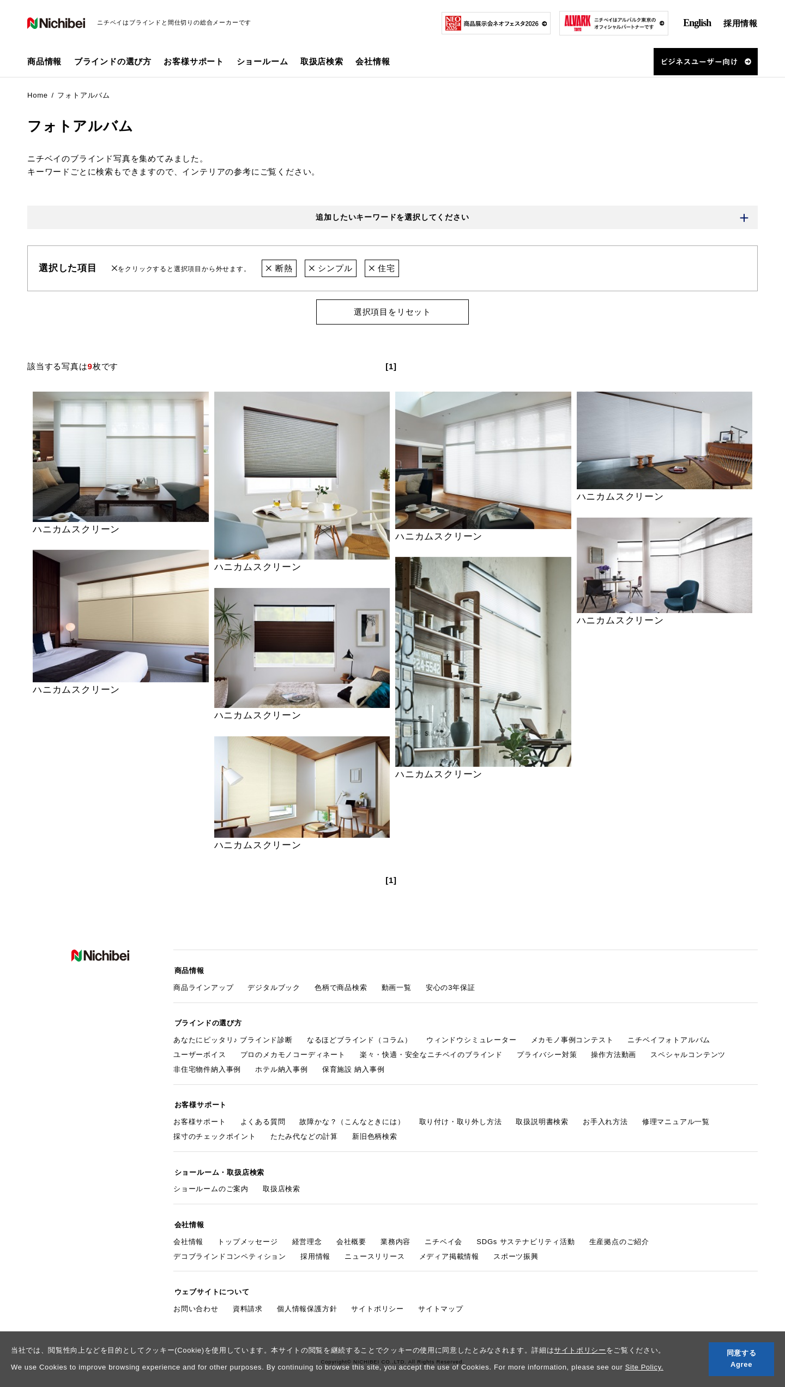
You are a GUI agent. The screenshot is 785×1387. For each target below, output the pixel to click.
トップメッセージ (247, 1236)
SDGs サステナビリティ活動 (525, 1236)
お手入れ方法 (605, 1118)
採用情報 (740, 23)
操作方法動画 (613, 1052)
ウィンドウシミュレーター (471, 1038)
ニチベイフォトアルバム (668, 1038)
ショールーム (262, 61)
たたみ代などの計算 (304, 1133)
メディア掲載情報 (449, 1250)
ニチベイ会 (443, 1236)
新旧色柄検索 (374, 1133)
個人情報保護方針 (307, 1302)
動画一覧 (397, 987)
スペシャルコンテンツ (688, 1052)
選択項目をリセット (392, 312)
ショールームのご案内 (211, 1184)
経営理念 (307, 1236)
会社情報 (188, 1236)
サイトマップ (440, 1302)
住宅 (382, 268)
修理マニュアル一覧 (676, 1118)
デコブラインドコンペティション (229, 1250)
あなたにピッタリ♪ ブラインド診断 (233, 1038)
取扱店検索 (321, 61)
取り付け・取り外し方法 (460, 1118)
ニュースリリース (374, 1250)
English (697, 22)
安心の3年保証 (450, 987)
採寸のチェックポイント (214, 1133)
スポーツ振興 (516, 1250)
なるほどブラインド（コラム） (359, 1038)
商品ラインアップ (203, 987)
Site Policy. (644, 1367)
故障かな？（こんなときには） (351, 1118)
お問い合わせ (196, 1302)
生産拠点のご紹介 (619, 1236)
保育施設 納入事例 (353, 1067)
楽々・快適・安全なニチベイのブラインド (431, 1052)
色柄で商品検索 (341, 987)
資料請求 (248, 1302)
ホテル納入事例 (281, 1067)
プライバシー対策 (547, 1052)
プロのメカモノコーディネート (293, 1052)
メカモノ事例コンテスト (572, 1038)
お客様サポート (199, 1118)
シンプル (331, 268)
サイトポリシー (580, 1350)
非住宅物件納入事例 (207, 1067)
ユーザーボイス (199, 1052)
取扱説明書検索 (542, 1118)
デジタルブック (273, 987)
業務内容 (395, 1236)
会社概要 (351, 1236)
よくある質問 (263, 1118)
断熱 (278, 268)
